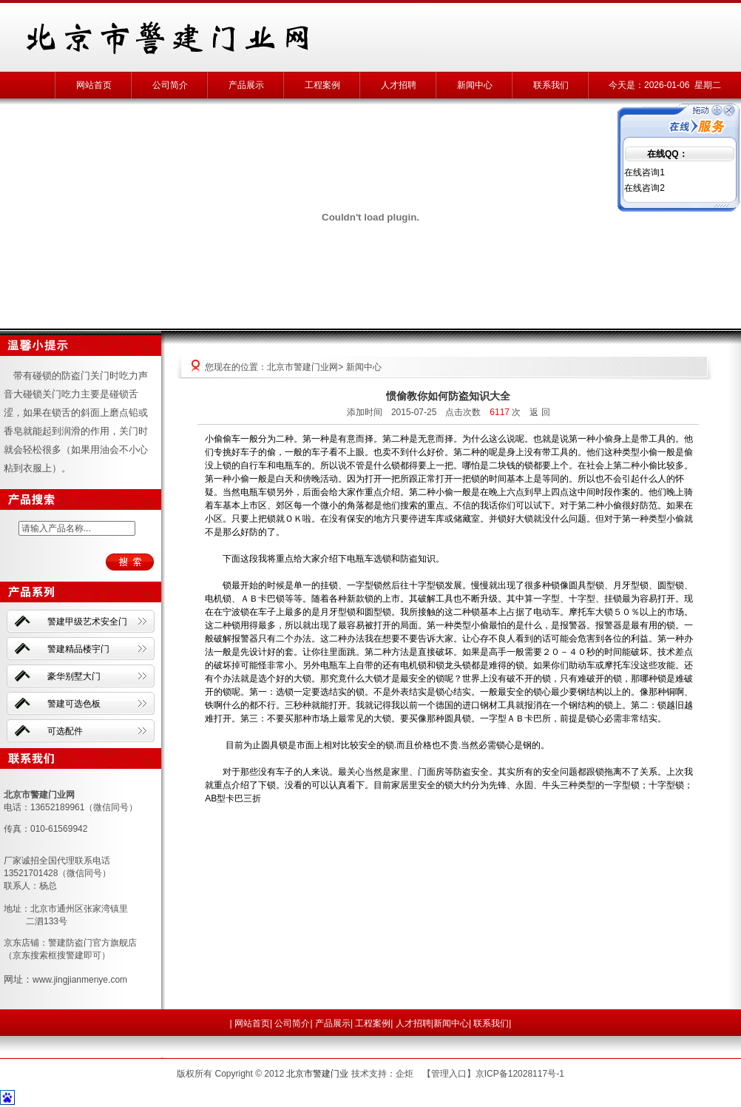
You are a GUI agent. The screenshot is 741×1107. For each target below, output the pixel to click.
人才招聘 (398, 85)
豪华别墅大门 (74, 676)
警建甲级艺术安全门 (87, 621)
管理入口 (449, 1074)
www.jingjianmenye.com (80, 980)
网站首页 (94, 85)
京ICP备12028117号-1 (520, 1074)
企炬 (404, 1074)
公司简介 (170, 85)
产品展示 (246, 85)
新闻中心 (475, 85)
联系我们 (551, 85)
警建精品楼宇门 (78, 649)
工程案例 (322, 85)
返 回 (539, 412)
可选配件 (65, 731)
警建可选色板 (74, 704)
